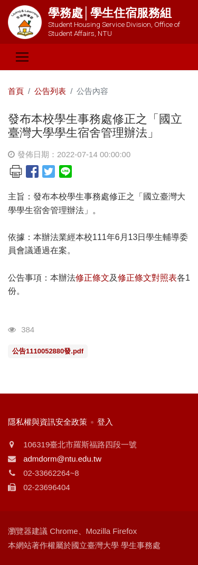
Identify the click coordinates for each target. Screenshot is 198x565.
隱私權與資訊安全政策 (47, 421)
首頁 (16, 91)
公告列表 (50, 91)
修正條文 (92, 277)
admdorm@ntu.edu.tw (62, 458)
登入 (105, 421)
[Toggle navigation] (22, 57)
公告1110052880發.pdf (47, 351)
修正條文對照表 (147, 277)
